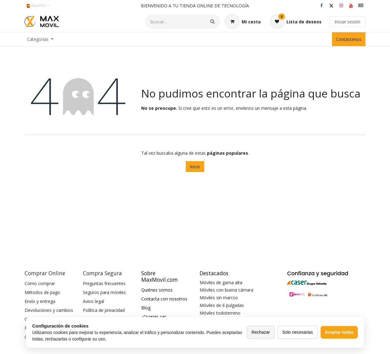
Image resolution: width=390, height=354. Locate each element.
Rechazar (261, 332)
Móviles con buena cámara (226, 290)
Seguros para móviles (104, 292)
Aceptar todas (339, 332)
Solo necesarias (297, 332)
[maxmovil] (361, 5)
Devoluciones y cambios (49, 310)
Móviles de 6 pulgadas (222, 305)
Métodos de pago (42, 292)
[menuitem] (40, 39)
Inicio (195, 166)
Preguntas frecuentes (104, 283)
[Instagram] (341, 5)
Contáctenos (348, 39)
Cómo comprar (40, 283)
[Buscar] (212, 21)
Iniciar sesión (347, 22)
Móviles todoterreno (220, 313)
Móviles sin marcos (219, 297)
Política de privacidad (104, 310)
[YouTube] (351, 5)
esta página (294, 108)
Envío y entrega (40, 301)
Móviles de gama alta (221, 282)
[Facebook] (321, 5)
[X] (331, 5)
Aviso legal (93, 301)
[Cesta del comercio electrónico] (243, 21)
